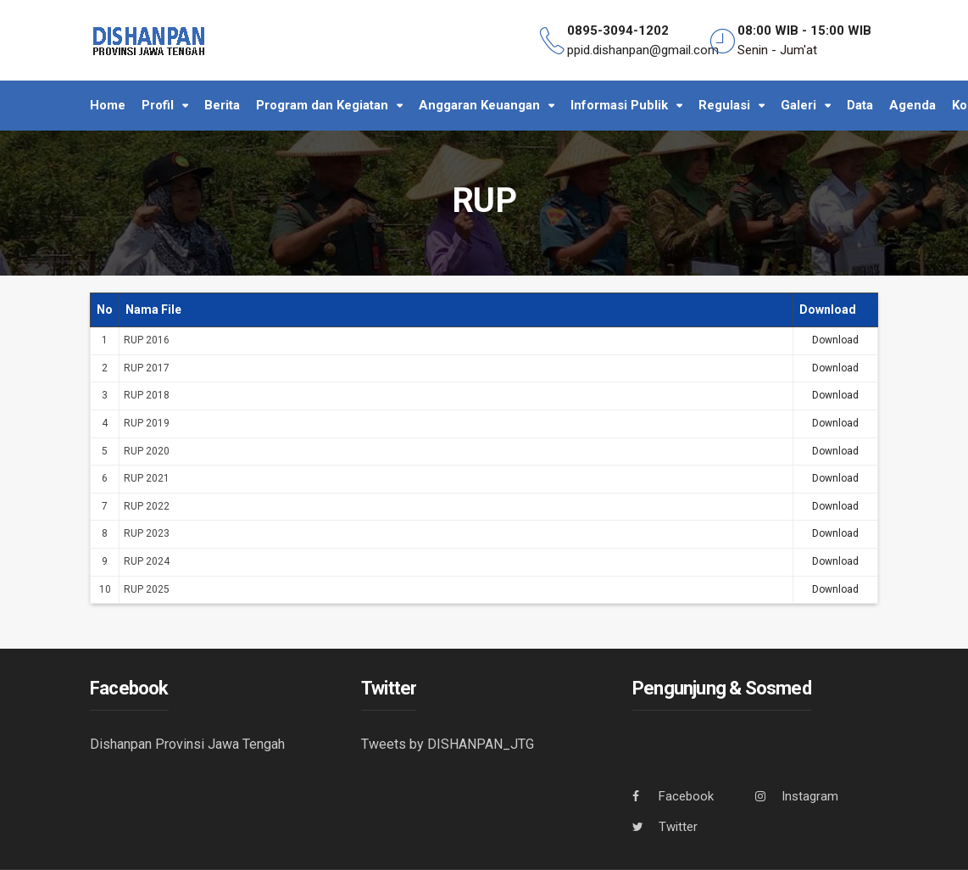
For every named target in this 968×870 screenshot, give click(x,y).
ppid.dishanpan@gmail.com (643, 50)
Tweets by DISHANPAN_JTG (447, 744)
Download (835, 340)
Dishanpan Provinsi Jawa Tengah (187, 744)
